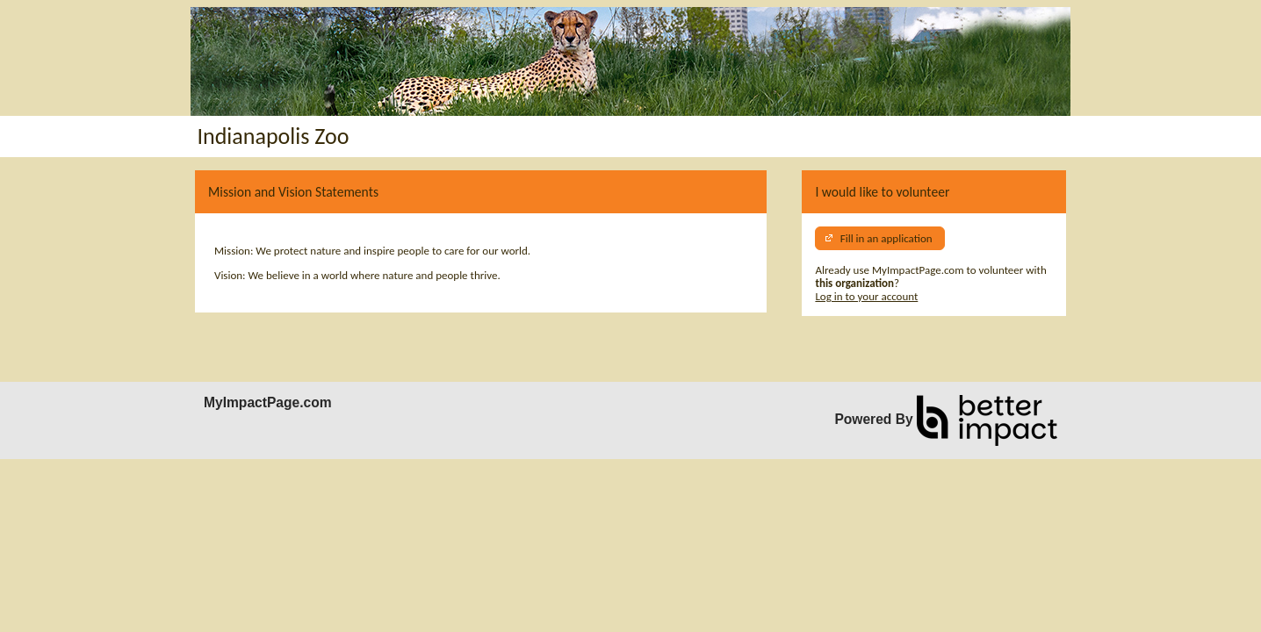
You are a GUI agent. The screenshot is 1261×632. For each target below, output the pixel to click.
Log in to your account (866, 296)
